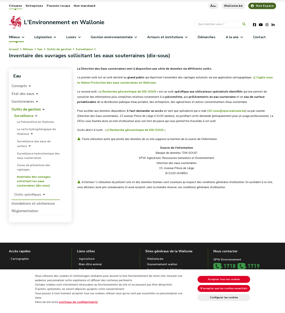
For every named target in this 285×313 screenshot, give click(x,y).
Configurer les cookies (224, 297)
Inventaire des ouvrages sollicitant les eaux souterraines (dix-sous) (34, 181)
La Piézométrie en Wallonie (35, 122)
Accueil (14, 49)
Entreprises (34, 6)
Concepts (19, 85)
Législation (45, 37)
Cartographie (20, 259)
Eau (40, 49)
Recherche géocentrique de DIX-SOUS (129, 92)
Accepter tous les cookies (224, 279)
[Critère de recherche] (221, 24)
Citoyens (15, 6)
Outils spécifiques (27, 194)
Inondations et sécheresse (33, 203)
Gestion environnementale (114, 37)
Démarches (206, 37)
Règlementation (24, 210)
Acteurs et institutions (167, 37)
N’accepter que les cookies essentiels (223, 288)
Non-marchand (84, 6)
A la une (234, 37)
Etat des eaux (22, 93)
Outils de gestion (59, 49)
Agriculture (87, 259)
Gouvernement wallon (162, 264)
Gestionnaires (22, 101)
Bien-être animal (90, 264)
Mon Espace (262, 6)
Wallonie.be (233, 6)
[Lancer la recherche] (245, 24)
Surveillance (84, 49)
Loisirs (73, 37)
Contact (259, 37)
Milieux (16, 37)
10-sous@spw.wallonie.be (227, 111)
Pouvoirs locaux (58, 6)
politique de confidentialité (78, 302)
